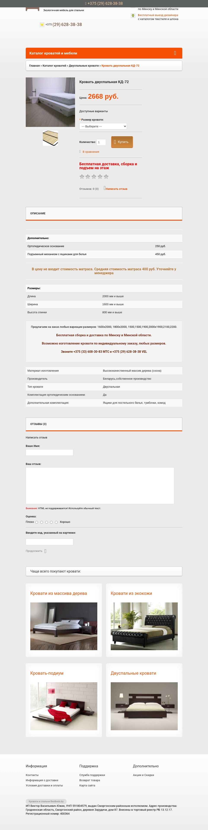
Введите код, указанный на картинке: (51, 532)
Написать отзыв (115, 188)
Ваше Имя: (33, 446)
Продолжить (36, 551)
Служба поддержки (92, 775)
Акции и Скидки (143, 775)
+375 (63, 24)
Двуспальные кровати (133, 673)
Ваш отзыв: (33, 464)
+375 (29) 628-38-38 (104, 3)
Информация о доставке (42, 780)
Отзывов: (89, 188)
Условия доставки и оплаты (44, 785)
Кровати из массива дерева (58, 593)
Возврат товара (89, 780)
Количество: (92, 142)
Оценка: (31, 516)
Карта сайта (87, 785)
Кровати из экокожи (131, 593)
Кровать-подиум (47, 673)
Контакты (32, 775)
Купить (121, 142)
